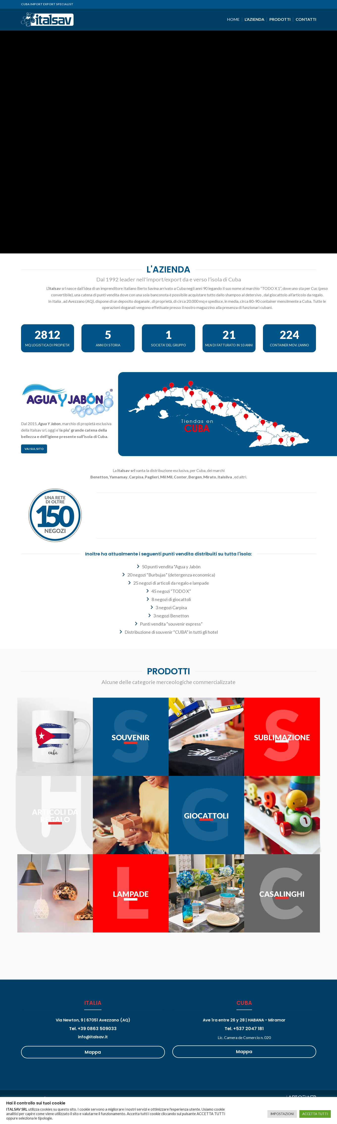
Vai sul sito (34, 449)
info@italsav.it (93, 1037)
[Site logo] (47, 19)
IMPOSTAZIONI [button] (282, 1114)
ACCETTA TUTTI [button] (315, 1114)
